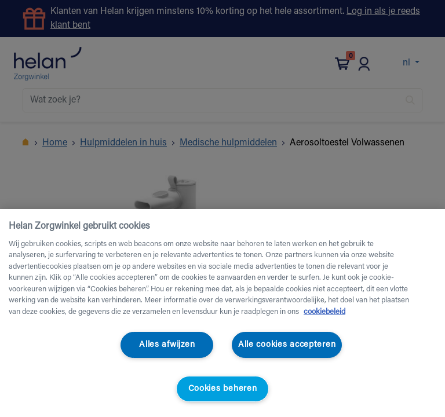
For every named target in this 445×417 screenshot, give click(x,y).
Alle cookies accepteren (287, 345)
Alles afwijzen (167, 345)
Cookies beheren (222, 389)
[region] (222, 313)
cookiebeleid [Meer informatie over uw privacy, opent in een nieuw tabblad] (324, 312)
